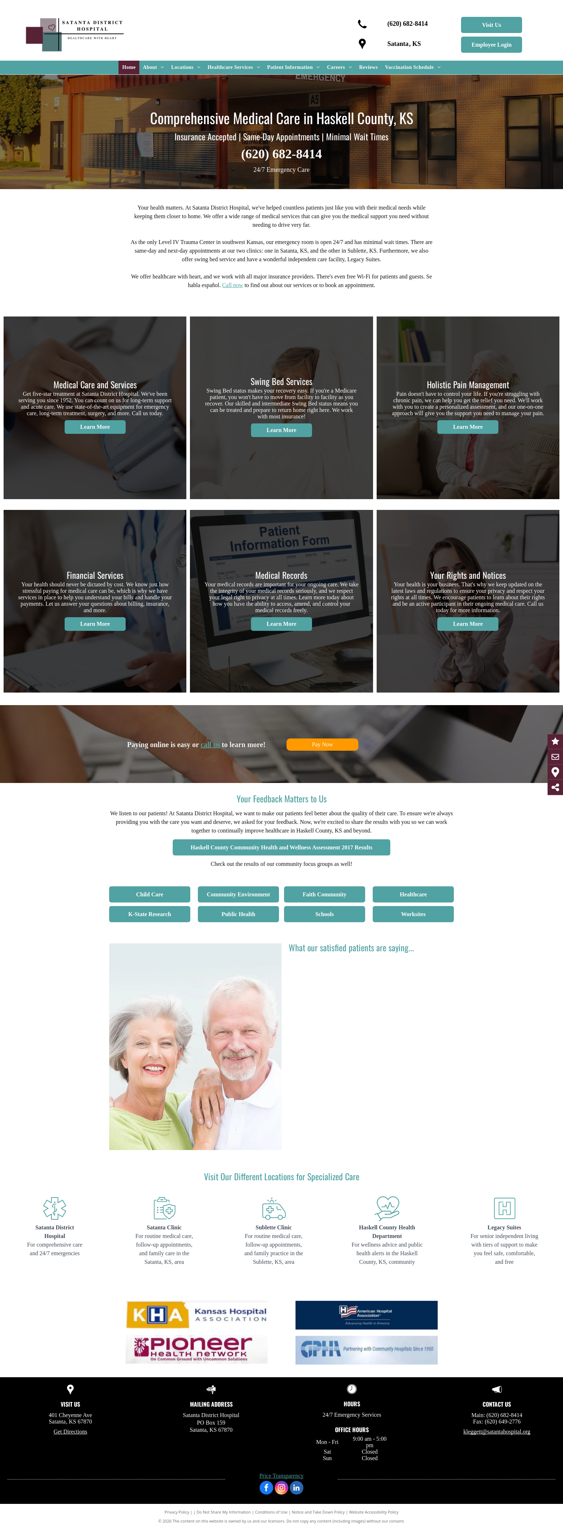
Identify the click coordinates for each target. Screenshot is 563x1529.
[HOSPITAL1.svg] (55, 1221)
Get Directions (70, 1432)
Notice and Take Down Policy (318, 1512)
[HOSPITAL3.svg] (274, 1221)
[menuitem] (128, 67)
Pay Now (322, 744)
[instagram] (281, 1488)
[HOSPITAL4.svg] (387, 1221)
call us (210, 745)
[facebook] (266, 1488)
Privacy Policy (176, 1512)
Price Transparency (281, 1476)
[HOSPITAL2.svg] (164, 1221)
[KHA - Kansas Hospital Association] (196, 1345)
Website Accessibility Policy (374, 1512)
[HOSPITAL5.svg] (504, 1221)
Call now (232, 285)
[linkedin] (296, 1488)
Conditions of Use (271, 1512)
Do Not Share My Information (224, 1512)
